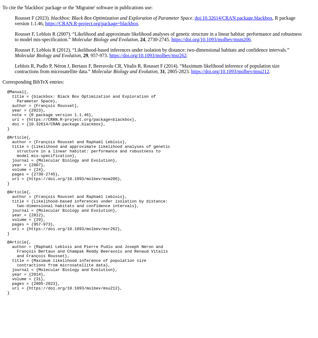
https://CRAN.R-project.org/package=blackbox (91, 23)
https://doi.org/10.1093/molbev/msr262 (147, 55)
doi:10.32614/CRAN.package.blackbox (234, 18)
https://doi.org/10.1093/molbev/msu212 (230, 71)
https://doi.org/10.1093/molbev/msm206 (211, 39)
